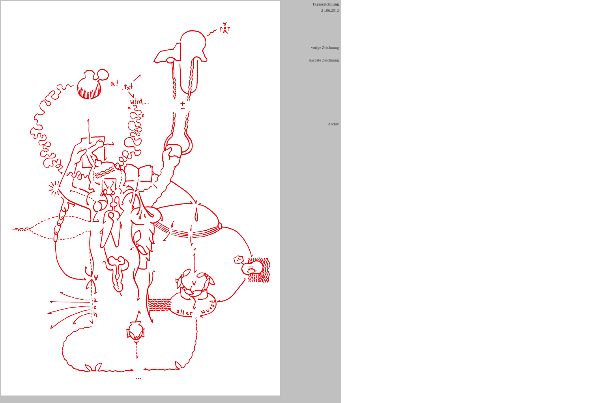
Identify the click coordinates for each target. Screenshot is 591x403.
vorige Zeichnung (325, 47)
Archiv (333, 124)
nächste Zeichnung (324, 60)
